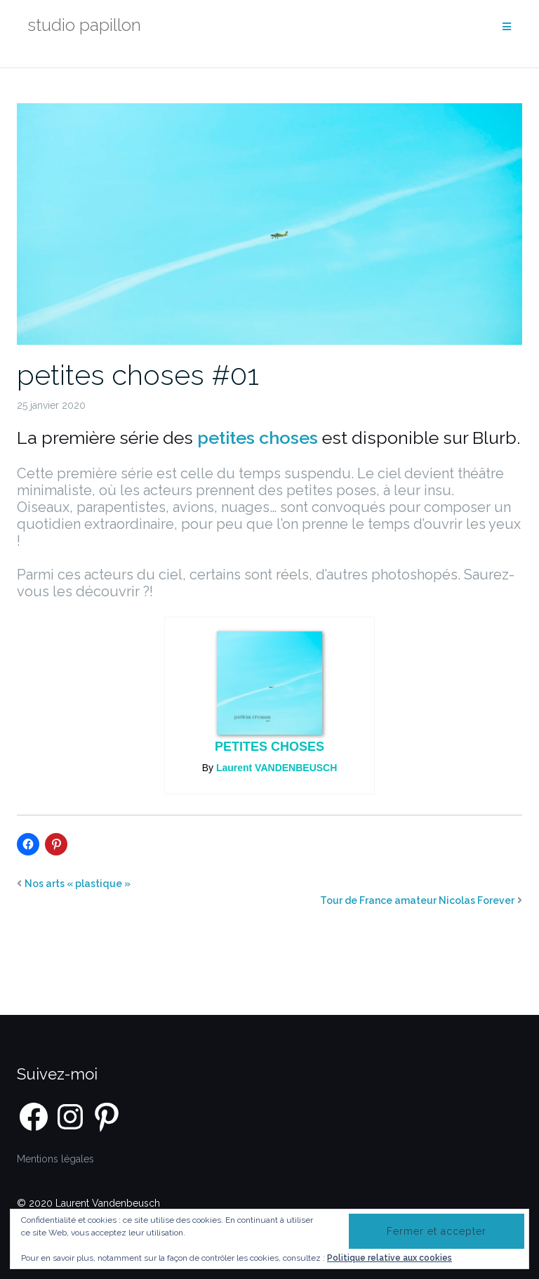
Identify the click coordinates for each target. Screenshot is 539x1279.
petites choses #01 (138, 374)
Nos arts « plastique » (78, 883)
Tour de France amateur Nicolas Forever (417, 900)
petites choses (269, 747)
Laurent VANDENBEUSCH (276, 767)
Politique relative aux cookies (389, 1258)
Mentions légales (55, 1159)
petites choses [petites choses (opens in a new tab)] (257, 437)
